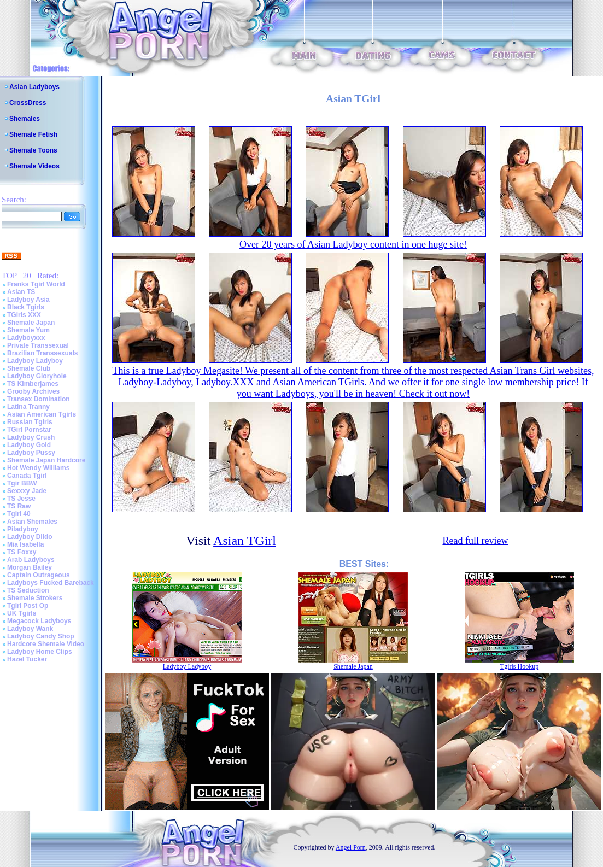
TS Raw (19, 506)
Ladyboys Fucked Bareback (50, 583)
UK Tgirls (21, 613)
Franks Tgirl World (36, 284)
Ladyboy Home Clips (39, 651)
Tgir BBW (22, 483)
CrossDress (27, 103)
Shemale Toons (33, 150)
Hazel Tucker (27, 659)
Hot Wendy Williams (38, 468)
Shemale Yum (28, 330)
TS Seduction (28, 590)
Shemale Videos (34, 166)
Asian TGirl (244, 541)
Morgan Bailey (29, 567)
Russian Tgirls (29, 422)
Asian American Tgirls (41, 414)
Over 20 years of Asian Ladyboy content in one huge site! (353, 244)
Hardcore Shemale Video (45, 644)
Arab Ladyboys (31, 560)
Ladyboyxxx (26, 338)
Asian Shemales (32, 521)
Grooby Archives (33, 391)
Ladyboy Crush (31, 437)
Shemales (24, 118)
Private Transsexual (38, 345)
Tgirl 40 (19, 514)
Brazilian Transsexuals (42, 353)
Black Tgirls (25, 307)
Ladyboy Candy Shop (40, 636)
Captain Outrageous (38, 575)
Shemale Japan (31, 322)
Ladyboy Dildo (29, 537)
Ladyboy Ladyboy (35, 361)
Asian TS (21, 292)
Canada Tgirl (27, 475)
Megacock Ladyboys (39, 621)
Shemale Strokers (34, 598)
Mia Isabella (25, 544)
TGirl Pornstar (29, 430)
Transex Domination (38, 399)
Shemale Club (28, 368)
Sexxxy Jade (26, 491)
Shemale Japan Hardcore (46, 460)
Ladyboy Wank (30, 628)
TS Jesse (21, 498)
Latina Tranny (28, 407)
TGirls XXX (24, 315)
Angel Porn (351, 847)
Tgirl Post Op (27, 606)
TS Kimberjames (32, 384)
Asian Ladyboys (34, 87)
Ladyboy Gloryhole (37, 376)
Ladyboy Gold (29, 445)
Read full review (475, 540)
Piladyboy (22, 529)
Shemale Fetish (33, 134)
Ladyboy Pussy (31, 452)
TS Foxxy (21, 552)
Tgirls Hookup (519, 666)
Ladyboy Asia (28, 299)
